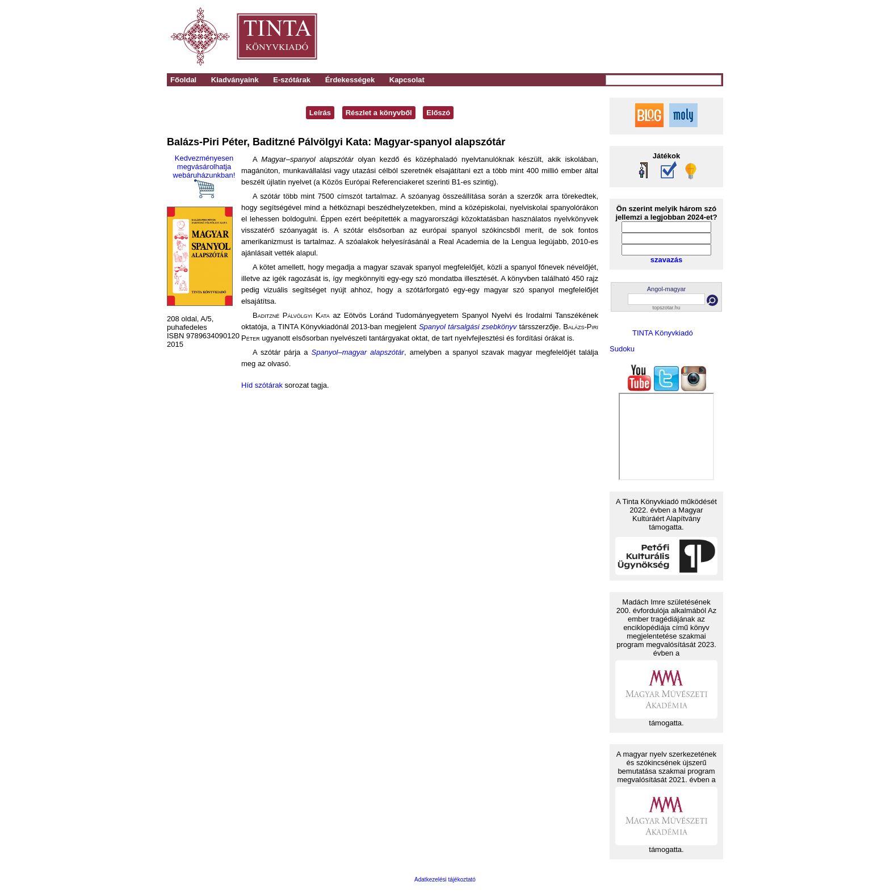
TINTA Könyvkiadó (662, 333)
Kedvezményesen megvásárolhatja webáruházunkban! (204, 176)
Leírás (320, 112)
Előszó (438, 112)
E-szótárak (291, 79)
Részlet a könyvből (379, 112)
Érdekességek (350, 79)
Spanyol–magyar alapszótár (358, 352)
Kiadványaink (235, 79)
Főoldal (183, 79)
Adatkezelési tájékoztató (445, 879)
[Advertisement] (565, 37)
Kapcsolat (407, 79)
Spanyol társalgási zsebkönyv (468, 326)
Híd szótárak (262, 385)
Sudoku (622, 349)
